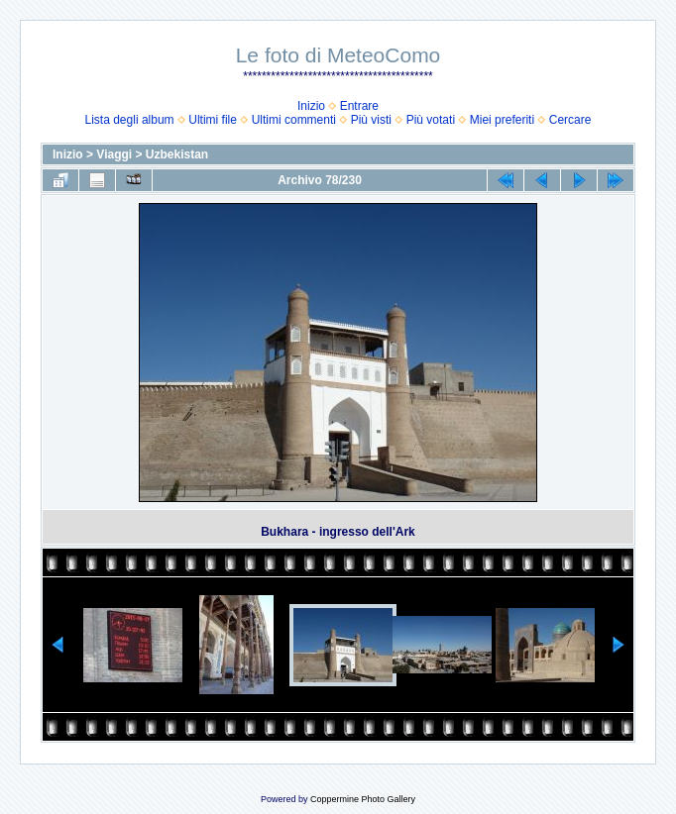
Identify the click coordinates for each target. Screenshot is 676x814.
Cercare (570, 120)
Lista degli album (129, 120)
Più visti (371, 120)
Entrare (359, 106)
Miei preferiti (502, 120)
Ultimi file (212, 120)
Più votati (430, 120)
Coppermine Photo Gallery (362, 799)
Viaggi (114, 154)
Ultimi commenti (294, 120)
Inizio (311, 106)
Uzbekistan (177, 154)
